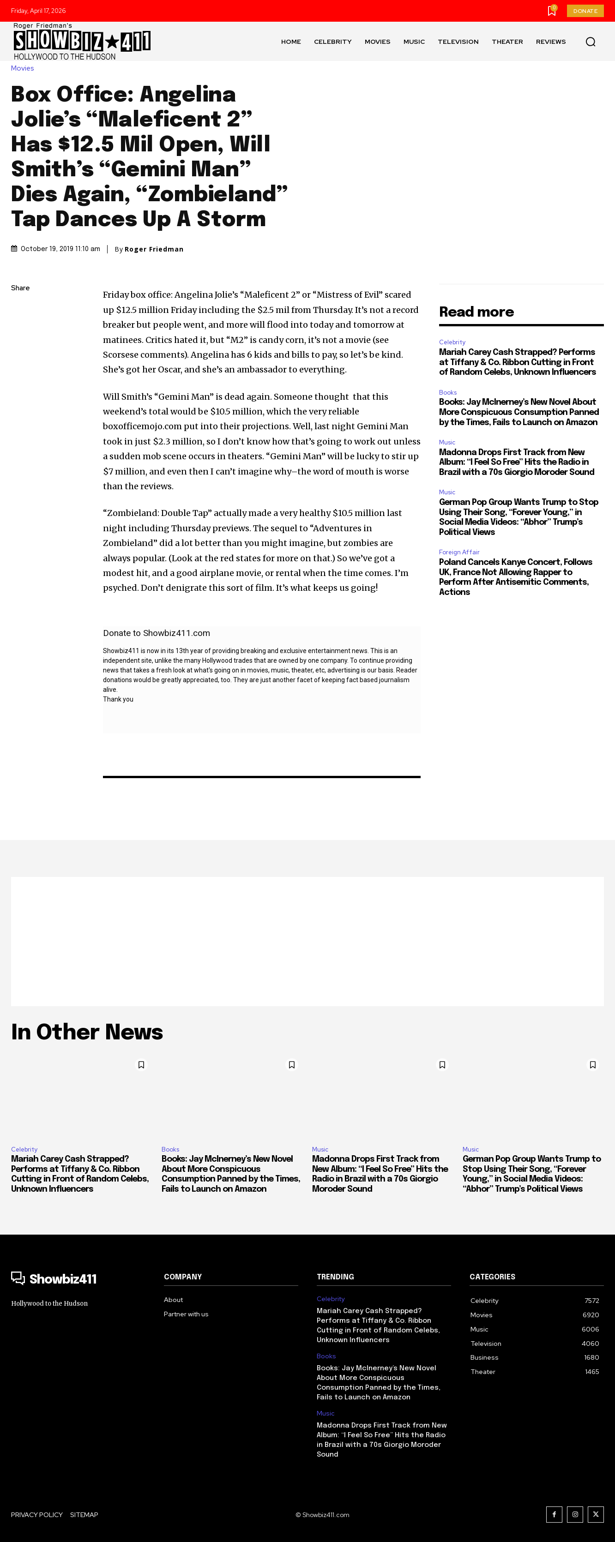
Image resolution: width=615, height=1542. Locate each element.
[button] (590, 41)
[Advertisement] (307, 941)
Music (447, 442)
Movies (25, 68)
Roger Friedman (154, 249)
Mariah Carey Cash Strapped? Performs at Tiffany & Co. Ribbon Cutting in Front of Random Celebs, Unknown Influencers (517, 362)
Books (448, 392)
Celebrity (452, 342)
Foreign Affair (459, 552)
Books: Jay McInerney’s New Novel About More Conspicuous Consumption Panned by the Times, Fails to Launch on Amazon (519, 412)
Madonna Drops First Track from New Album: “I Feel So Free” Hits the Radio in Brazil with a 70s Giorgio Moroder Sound (516, 463)
